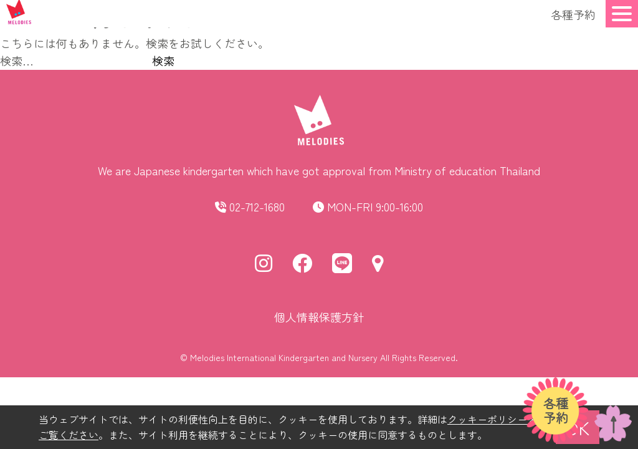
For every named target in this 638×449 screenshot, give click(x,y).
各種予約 (573, 14)
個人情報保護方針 (319, 317)
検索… (17, 60)
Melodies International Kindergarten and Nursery (284, 357)
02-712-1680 (257, 206)
